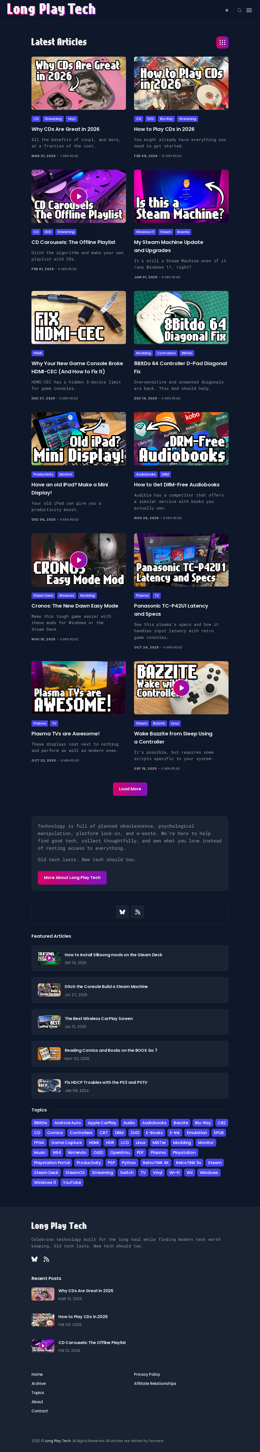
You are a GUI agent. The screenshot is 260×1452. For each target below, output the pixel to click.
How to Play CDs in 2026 (164, 129)
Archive (38, 1383)
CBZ (222, 1123)
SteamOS (75, 1173)
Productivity (43, 474)
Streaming (53, 118)
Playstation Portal (52, 1163)
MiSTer (159, 1143)
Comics (55, 1133)
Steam (165, 231)
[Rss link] (137, 912)
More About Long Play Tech (72, 878)
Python (129, 1163)
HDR (110, 1143)
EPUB (218, 1133)
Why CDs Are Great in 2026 (65, 129)
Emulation (197, 1133)
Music (40, 1152)
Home (37, 1374)
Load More (130, 789)
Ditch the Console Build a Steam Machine (106, 987)
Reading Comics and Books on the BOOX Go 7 (111, 1050)
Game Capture (66, 1143)
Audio (129, 1123)
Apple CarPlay (102, 1123)
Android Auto (67, 1123)
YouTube (72, 1182)
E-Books (154, 1133)
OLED (98, 1152)
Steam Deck (43, 595)
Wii (189, 1173)
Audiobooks (146, 474)
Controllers (166, 353)
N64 (57, 1152)
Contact (39, 1411)
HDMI (38, 353)
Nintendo (77, 1152)
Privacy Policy (147, 1374)
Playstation (184, 1152)
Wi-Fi (174, 1173)
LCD (124, 1143)
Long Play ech (52, 10)
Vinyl (72, 118)
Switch (127, 1173)
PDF (140, 1152)
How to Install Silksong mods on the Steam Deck (113, 955)
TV (157, 595)
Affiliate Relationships (155, 1383)
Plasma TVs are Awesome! (65, 733)
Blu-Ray (166, 118)
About (37, 1401)
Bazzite (183, 231)
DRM (165, 474)
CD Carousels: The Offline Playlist (73, 242)
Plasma (142, 595)
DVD (150, 118)
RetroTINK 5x (188, 1163)
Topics (37, 1392)
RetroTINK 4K (156, 1163)
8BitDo (187, 353)
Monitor (65, 474)
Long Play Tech (59, 1226)
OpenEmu (120, 1152)
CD (36, 118)
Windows (66, 595)
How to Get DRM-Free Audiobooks (177, 484)
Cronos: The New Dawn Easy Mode (74, 605)
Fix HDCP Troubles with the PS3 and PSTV (106, 1082)
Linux (175, 723)
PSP (111, 1163)
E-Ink (175, 1133)
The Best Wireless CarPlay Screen (99, 1019)
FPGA (39, 1143)
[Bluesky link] (122, 912)
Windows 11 (145, 231)
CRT (104, 1133)
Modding (143, 353)
